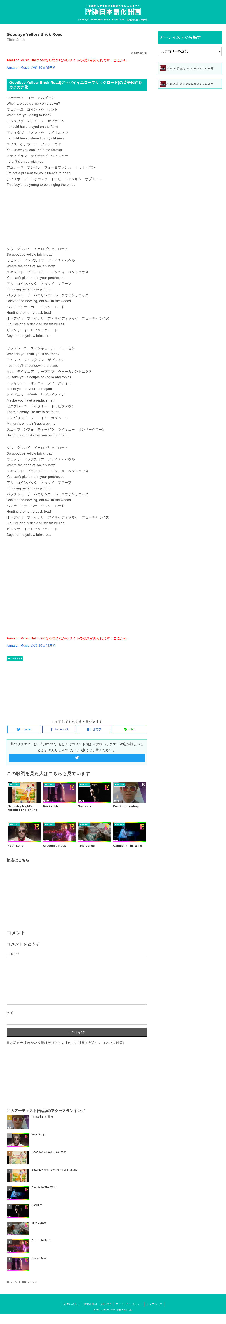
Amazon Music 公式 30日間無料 (31, 67)
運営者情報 (90, 1304)
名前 (10, 1013)
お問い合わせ (72, 1304)
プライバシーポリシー (129, 1304)
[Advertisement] (77, 217)
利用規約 (106, 1304)
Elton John (16, 658)
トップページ (154, 1304)
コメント (13, 954)
